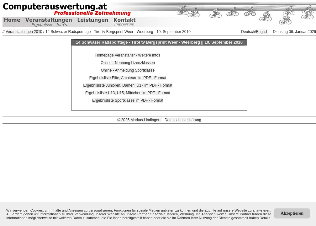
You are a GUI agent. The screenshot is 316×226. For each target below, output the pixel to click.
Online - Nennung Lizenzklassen (128, 63)
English (262, 32)
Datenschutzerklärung (183, 120)
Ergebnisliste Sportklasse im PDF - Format (127, 100)
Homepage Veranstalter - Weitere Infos (127, 55)
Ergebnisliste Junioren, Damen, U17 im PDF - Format (127, 85)
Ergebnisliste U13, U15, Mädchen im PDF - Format (127, 93)
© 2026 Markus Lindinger (139, 120)
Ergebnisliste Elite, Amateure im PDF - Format (127, 78)
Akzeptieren (292, 213)
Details (265, 218)
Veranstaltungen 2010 (24, 32)
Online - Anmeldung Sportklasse (128, 70)
